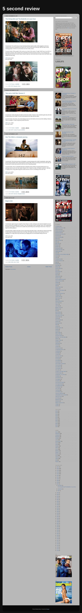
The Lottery (57, 369)
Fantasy (56, 446)
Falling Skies (57, 276)
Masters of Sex (58, 307)
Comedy (15, 129)
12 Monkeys (57, 226)
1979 (58, 536)
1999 (58, 503)
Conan (56, 255)
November (60, 485)
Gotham (56, 282)
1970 (58, 550)
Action (56, 431)
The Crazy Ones (58, 355)
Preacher (57, 321)
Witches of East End (59, 402)
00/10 (56, 411)
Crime (56, 439)
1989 (58, 519)
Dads (56, 262)
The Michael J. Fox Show (60, 374)
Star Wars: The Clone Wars (60, 337)
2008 (58, 482)
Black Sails (57, 243)
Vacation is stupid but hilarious (68, 156)
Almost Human (58, 229)
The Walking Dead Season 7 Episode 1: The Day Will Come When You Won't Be (69, 140)
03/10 (9, 262)
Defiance (57, 266)
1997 (58, 506)
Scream (56, 326)
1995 (58, 509)
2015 (58, 470)
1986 (58, 525)
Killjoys (56, 299)
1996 (58, 508)
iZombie (56, 405)
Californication (58, 251)
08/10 (56, 423)
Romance (57, 453)
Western (57, 461)
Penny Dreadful (58, 319)
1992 (58, 514)
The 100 (57, 344)
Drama (19, 86)
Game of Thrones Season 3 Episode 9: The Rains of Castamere (69, 102)
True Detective (58, 391)
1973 (58, 547)
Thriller (17, 262)
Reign (56, 324)
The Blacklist (57, 351)
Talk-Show (57, 456)
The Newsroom (58, 377)
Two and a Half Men (21, 129)
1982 (58, 531)
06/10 (9, 86)
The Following (58, 360)
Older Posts (48, 266)
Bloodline (57, 246)
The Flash (57, 358)
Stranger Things (58, 340)
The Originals (58, 379)
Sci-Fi (56, 455)
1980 (58, 535)
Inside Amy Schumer (59, 293)
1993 (58, 513)
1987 (58, 523)
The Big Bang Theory (59, 349)
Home (28, 266)
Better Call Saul (58, 240)
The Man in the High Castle (60, 371)
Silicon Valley (57, 332)
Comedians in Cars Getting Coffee (62, 254)
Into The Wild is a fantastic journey (16, 137)
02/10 (56, 414)
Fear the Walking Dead (59, 279)
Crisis (56, 257)
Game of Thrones (58, 280)
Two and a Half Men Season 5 (15, 93)
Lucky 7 (56, 304)
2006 (12, 262)
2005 (58, 494)
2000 (58, 501)
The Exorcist (57, 357)
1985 (58, 526)
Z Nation (57, 404)
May (59, 490)
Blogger (47, 609)
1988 (58, 521)
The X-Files (57, 388)
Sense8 (56, 330)
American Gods (58, 232)
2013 (58, 473)
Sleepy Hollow (58, 333)
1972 (58, 548)
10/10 (9, 129)
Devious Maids (58, 268)
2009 (58, 480)
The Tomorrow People (59, 382)
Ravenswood (57, 323)
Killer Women (58, 298)
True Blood (57, 390)
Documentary (58, 441)
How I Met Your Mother (59, 290)
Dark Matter (57, 265)
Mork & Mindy (58, 312)
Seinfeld (57, 329)
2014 (58, 472)
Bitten (56, 241)
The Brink (57, 354)
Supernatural (57, 343)
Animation (57, 435)
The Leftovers (58, 366)
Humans (57, 291)
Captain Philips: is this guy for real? (68, 164)
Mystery (56, 450)
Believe (56, 238)
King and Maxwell (58, 301)
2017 (58, 466)
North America (58, 313)
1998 (58, 504)
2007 (12, 86)
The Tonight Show (58, 383)
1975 (58, 543)
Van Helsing (57, 397)
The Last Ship (58, 365)
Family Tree (57, 277)
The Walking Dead (58, 385)
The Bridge (57, 352)
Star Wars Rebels (58, 335)
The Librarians (58, 368)
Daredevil (57, 263)
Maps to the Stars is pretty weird (68, 124)
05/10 (56, 418)
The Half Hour (58, 362)
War (56, 460)
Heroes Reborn (58, 287)
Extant (56, 274)
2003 (58, 497)
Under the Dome (58, 396)
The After (57, 346)
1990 (58, 518)
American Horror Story (59, 234)
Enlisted (56, 273)
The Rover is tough (65, 116)
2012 (58, 475)
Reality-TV (57, 452)
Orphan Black (58, 316)
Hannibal (57, 284)
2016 (58, 468)
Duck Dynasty (58, 271)
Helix (56, 285)
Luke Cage (57, 305)
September (60, 488)
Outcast (56, 318)
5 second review (21, 8)
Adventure (15, 193)
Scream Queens (58, 327)
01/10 (56, 412)
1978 (58, 538)
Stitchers (57, 338)
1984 (58, 528)
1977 (58, 540)
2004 (58, 496)
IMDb (6, 58)
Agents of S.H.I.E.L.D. (59, 227)
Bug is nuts (9, 201)
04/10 (56, 417)
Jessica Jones (58, 296)
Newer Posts (8, 266)
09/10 (56, 425)
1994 (58, 511)
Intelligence (57, 294)
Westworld (57, 401)
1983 (58, 530)
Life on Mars (57, 302)
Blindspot (57, 244)
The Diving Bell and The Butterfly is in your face (20, 19)
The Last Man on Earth (59, 363)
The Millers (57, 376)
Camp (56, 252)
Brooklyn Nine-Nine (59, 249)
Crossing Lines (58, 259)
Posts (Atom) (13, 269)
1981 (58, 533)
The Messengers (58, 372)
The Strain (57, 380)
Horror (15, 262)
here (68, 27)
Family (56, 444)
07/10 (56, 421)
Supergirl (57, 341)
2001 (58, 499)
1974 (58, 545)
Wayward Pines (58, 399)
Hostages (57, 288)
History (56, 447)
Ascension (57, 235)
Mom (56, 310)
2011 (58, 477)
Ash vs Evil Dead (58, 237)
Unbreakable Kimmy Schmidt (61, 394)
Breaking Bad (58, 248)
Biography (15, 86)
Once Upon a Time (59, 315)
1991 (58, 516)
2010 (58, 478)
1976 (58, 542)
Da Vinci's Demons (59, 260)
